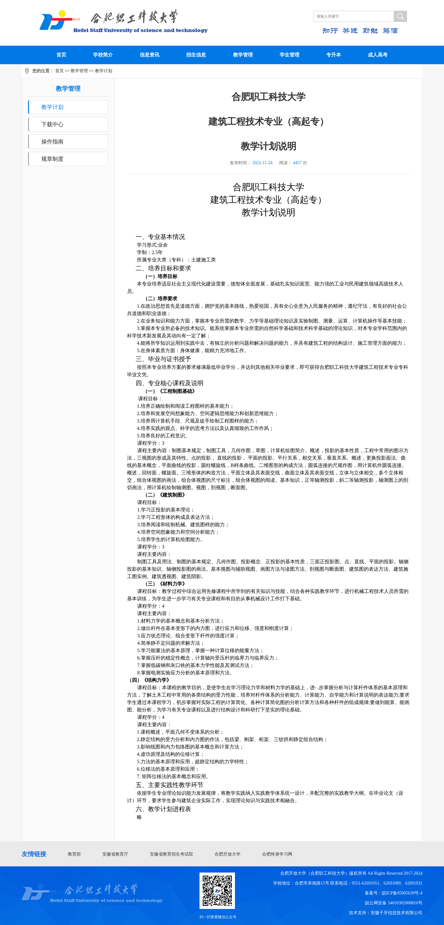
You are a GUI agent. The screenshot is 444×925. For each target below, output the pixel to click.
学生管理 (289, 54)
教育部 (74, 854)
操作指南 (52, 142)
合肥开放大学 (227, 854)
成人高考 (378, 54)
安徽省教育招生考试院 (171, 854)
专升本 (333, 54)
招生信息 (196, 54)
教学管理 (243, 54)
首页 (61, 54)
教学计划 (103, 71)
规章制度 (52, 159)
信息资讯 (149, 54)
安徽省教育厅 (115, 854)
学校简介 (103, 54)
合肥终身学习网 (277, 854)
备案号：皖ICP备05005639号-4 (393, 893)
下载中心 (52, 124)
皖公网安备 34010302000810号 (393, 903)
